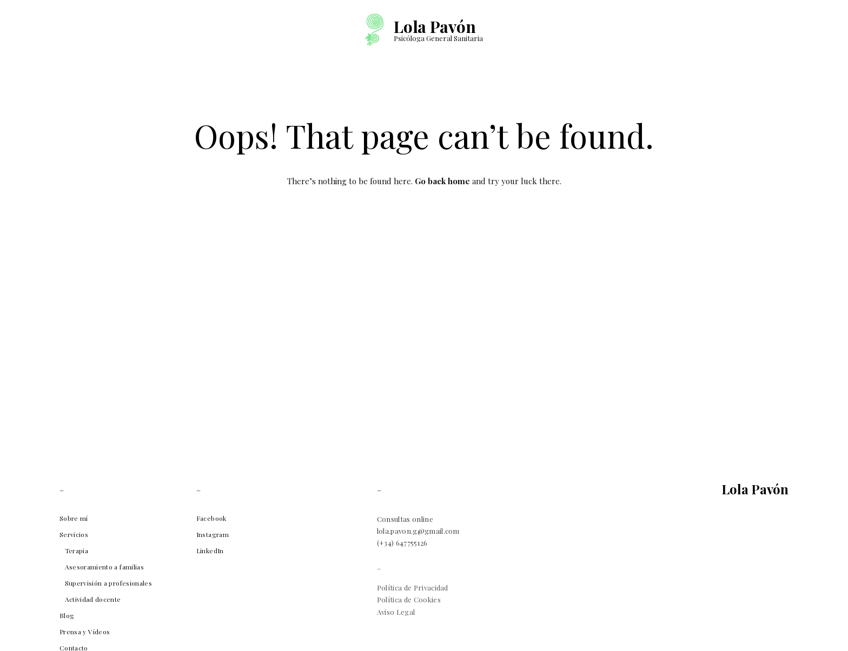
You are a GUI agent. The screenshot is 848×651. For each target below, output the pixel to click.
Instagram (212, 534)
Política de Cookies (409, 599)
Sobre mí (73, 518)
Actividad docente (93, 599)
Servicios (73, 534)
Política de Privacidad (412, 587)
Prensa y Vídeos (84, 631)
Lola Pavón (434, 26)
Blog (66, 615)
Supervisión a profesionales (108, 583)
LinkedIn (210, 550)
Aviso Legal (396, 611)
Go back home (442, 181)
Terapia (76, 550)
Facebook (211, 518)
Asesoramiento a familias (104, 566)
